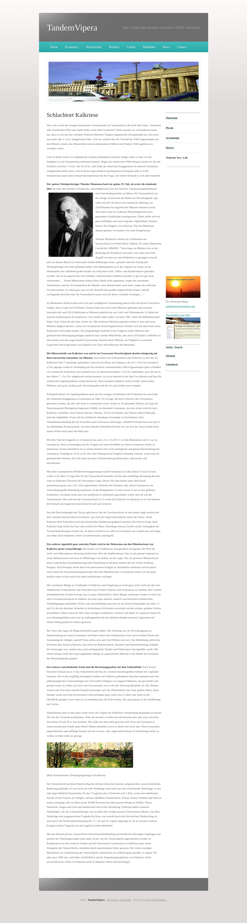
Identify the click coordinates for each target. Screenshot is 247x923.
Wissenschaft (93, 47)
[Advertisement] (176, 218)
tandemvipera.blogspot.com (180, 306)
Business (114, 47)
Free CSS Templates (155, 899)
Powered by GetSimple (118, 899)
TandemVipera (72, 27)
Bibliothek (149, 47)
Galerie (131, 47)
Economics (71, 47)
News (166, 47)
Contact (181, 47)
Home (54, 47)
